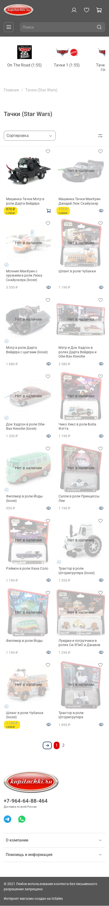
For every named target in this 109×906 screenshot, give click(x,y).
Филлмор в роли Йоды (24, 641)
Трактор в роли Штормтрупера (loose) (76, 571)
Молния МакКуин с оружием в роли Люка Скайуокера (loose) (24, 276)
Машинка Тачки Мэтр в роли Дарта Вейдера (25, 202)
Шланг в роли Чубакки (77, 272)
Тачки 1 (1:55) (74, 66)
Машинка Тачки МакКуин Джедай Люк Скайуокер (79, 202)
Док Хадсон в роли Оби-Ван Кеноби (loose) (25, 427)
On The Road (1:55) (27, 66)
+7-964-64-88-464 (26, 801)
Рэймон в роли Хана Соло (27, 569)
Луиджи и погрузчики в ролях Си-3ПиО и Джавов (79, 643)
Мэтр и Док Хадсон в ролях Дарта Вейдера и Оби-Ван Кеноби (77, 352)
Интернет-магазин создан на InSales (33, 899)
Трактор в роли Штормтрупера (71, 715)
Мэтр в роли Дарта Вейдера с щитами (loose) (27, 350)
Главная (11, 91)
